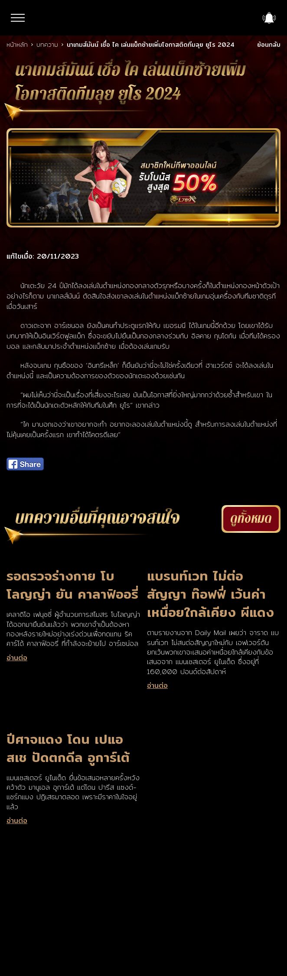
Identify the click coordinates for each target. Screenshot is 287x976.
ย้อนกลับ (268, 44)
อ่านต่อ (17, 658)
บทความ (47, 44)
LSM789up (143, 18)
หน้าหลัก (17, 44)
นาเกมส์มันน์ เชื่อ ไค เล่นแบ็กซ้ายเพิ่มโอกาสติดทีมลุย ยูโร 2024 (151, 44)
